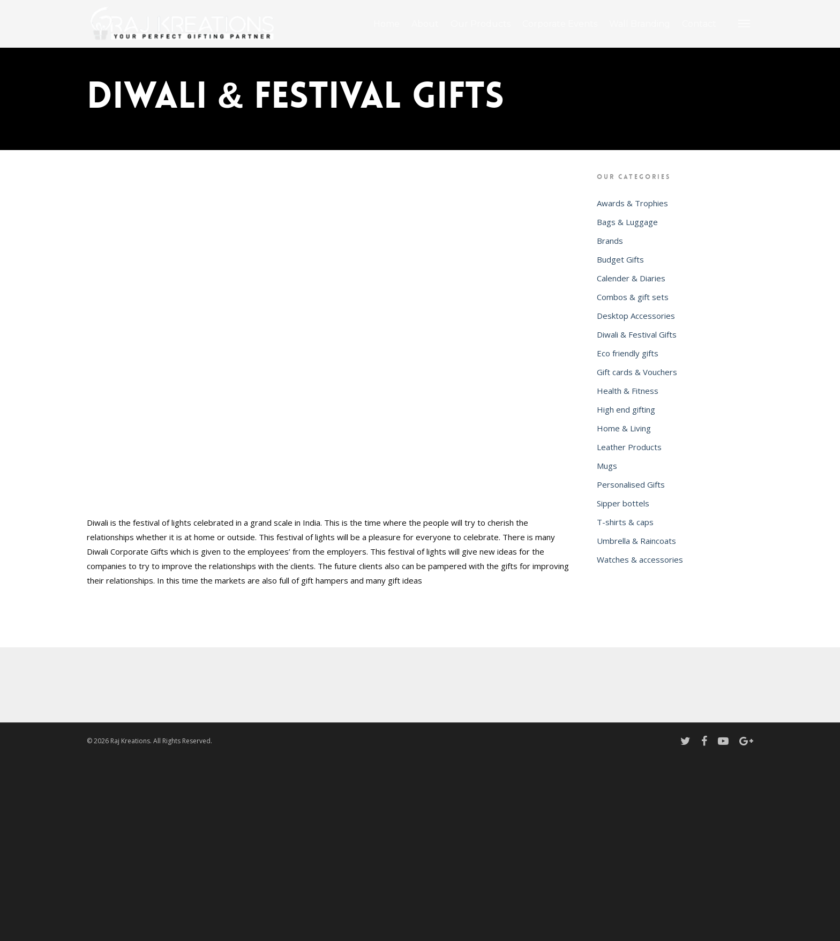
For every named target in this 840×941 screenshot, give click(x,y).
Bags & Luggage (627, 221)
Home (386, 24)
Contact (699, 24)
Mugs (607, 465)
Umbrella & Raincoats (636, 540)
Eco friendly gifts (627, 353)
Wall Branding (639, 24)
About (425, 24)
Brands (610, 240)
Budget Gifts (620, 259)
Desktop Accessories (636, 315)
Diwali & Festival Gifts (637, 334)
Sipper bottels (623, 503)
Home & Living (624, 428)
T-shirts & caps (625, 522)
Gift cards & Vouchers (637, 372)
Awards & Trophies (632, 203)
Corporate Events (559, 24)
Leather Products (629, 447)
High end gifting (626, 409)
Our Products (481, 24)
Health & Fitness (627, 390)
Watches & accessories (640, 559)
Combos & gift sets (633, 297)
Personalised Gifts (631, 484)
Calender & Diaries (631, 278)
